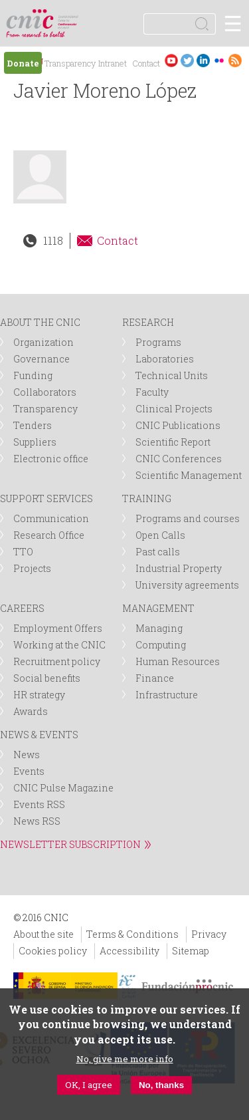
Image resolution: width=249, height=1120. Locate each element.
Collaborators (44, 392)
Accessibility (129, 950)
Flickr (219, 60)
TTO (23, 551)
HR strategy (39, 694)
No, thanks (161, 1085)
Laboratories (164, 358)
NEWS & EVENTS (39, 734)
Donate (23, 63)
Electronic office (50, 458)
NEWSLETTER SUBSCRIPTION (70, 844)
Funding (32, 375)
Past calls (157, 551)
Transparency (70, 63)
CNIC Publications (177, 425)
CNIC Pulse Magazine (63, 787)
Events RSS (39, 804)
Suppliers (34, 442)
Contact (146, 63)
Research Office (48, 535)
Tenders (32, 425)
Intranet (112, 63)
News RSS (36, 821)
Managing (159, 628)
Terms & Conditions (132, 934)
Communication (51, 518)
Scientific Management (188, 475)
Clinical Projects (173, 408)
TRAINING (146, 498)
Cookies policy (53, 950)
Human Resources (177, 661)
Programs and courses (187, 518)
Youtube (171, 60)
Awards (30, 711)
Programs (158, 342)
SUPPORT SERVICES (46, 498)
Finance (154, 678)
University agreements (187, 585)
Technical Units (171, 375)
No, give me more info (124, 1059)
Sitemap (190, 950)
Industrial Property (178, 568)
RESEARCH (148, 322)
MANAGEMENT (158, 608)
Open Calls (160, 535)
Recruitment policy (56, 661)
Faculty (152, 392)
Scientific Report (172, 442)
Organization (43, 342)
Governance (41, 358)
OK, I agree (88, 1085)
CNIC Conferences (178, 458)
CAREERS (22, 608)
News (26, 754)
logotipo (69, 16)
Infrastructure (166, 694)
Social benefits (46, 678)
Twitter (187, 60)
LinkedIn (203, 60)
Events (28, 771)
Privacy (208, 934)
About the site (43, 934)
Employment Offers (57, 628)
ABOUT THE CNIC (40, 322)
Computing (160, 644)
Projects (32, 568)
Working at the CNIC (59, 644)
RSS (235, 60)
